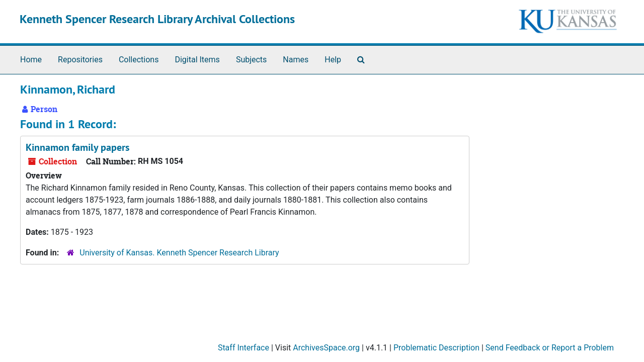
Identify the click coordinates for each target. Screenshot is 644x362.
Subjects (251, 59)
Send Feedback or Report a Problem (550, 347)
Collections (139, 59)
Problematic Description (436, 347)
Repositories (80, 59)
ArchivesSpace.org (326, 347)
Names (295, 59)
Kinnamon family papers (77, 147)
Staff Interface (243, 347)
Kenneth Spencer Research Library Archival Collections (157, 19)
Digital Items (197, 59)
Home (31, 59)
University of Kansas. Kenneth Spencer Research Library (179, 252)
